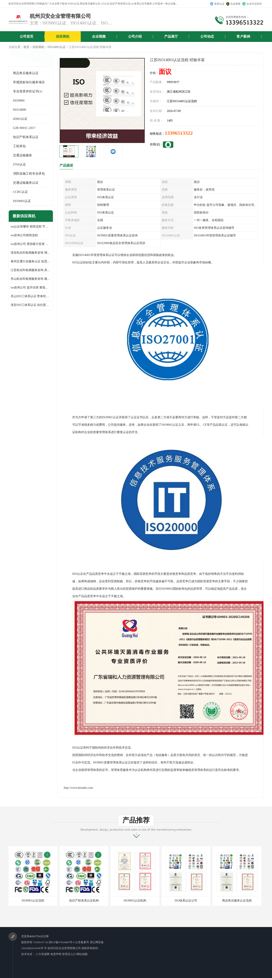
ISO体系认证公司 (186, 900)
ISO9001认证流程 (33, 900)
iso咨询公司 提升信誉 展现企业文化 (31, 287)
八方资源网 (43, 954)
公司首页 (26, 36)
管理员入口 (69, 954)
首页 (26, 47)
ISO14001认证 (57, 47)
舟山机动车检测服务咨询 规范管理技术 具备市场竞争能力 (31, 278)
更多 (48, 216)
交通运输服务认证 (25, 182)
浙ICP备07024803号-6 (62, 942)
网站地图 (82, 954)
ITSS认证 (19, 164)
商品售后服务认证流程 (237, 900)
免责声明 (55, 954)
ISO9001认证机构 (135, 900)
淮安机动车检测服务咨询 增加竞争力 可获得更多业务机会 (31, 252)
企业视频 (99, 36)
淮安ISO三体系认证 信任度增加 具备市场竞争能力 (31, 305)
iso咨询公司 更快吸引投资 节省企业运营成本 (31, 244)
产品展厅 (171, 36)
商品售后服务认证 (25, 73)
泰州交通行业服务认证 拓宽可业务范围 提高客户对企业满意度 (31, 261)
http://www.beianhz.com (78, 787)
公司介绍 (135, 36)
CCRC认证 (20, 192)
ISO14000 (19, 109)
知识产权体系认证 (25, 137)
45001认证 (20, 118)
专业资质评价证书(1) (27, 91)
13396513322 (179, 133)
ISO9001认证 (22, 201)
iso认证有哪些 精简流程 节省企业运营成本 (31, 226)
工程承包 (19, 146)
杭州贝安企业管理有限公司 (64, 948)
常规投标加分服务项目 (29, 82)
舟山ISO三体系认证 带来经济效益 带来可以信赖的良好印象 (31, 296)
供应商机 (62, 36)
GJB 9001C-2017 (24, 128)
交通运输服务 (22, 155)
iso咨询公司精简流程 (24, 235)
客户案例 (243, 36)
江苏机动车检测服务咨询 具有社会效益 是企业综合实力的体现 (31, 270)
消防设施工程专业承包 (29, 173)
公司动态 (207, 36)
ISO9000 (18, 100)
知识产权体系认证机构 (84, 900)
